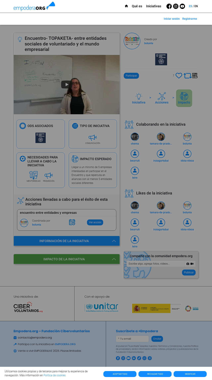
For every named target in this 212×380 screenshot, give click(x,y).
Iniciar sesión (172, 18)
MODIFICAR (190, 374)
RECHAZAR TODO (155, 374)
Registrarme (189, 18)
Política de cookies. (55, 375)
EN (196, 6)
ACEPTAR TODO (120, 374)
